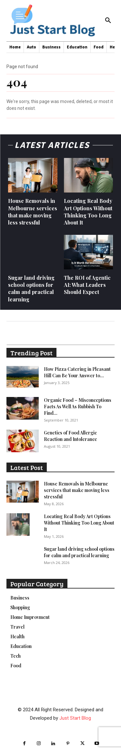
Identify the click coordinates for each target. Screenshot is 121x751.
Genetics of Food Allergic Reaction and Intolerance (70, 436)
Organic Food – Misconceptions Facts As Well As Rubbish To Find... (77, 406)
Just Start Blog (75, 718)
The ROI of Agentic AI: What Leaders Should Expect (87, 285)
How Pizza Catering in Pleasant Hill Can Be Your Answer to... (77, 372)
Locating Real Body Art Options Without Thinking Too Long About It (88, 211)
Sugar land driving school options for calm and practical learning (31, 288)
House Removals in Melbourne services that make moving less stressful (32, 211)
